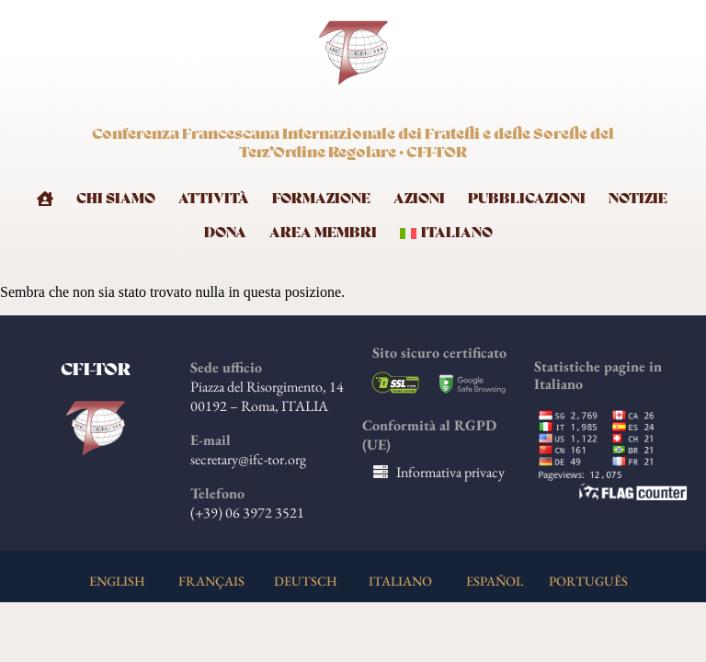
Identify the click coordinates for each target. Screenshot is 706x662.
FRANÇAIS (211, 580)
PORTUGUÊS (588, 580)
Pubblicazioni (527, 199)
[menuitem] (452, 230)
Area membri (323, 233)
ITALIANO (400, 580)
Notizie (638, 199)
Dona (225, 233)
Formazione (321, 199)
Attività (213, 199)
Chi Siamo (115, 199)
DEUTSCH (305, 580)
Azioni (419, 199)
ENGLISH (117, 580)
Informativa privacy (450, 472)
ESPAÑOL (494, 580)
